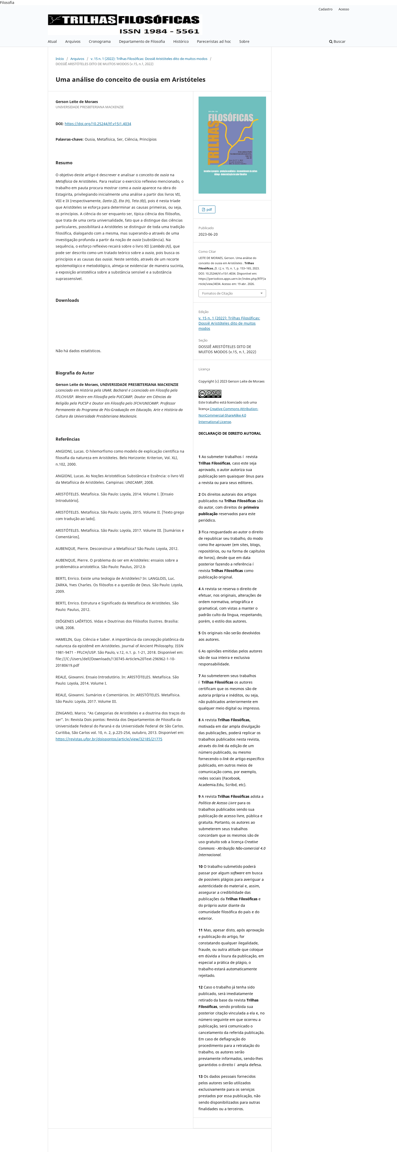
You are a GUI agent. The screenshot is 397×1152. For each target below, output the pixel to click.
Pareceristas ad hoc (214, 41)
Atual (52, 41)
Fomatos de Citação (217, 293)
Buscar (337, 41)
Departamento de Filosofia (142, 41)
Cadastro (326, 9)
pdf (209, 209)
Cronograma (100, 41)
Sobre (244, 41)
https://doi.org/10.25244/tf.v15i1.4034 (98, 123)
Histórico (181, 41)
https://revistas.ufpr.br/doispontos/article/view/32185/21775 (109, 739)
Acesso (344, 9)
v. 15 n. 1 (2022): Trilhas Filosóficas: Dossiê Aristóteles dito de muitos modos (149, 58)
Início (60, 58)
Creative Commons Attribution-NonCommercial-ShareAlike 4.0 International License (228, 415)
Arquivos (73, 41)
